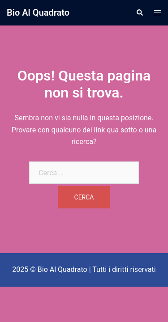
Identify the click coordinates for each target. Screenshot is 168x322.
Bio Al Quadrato (38, 12)
